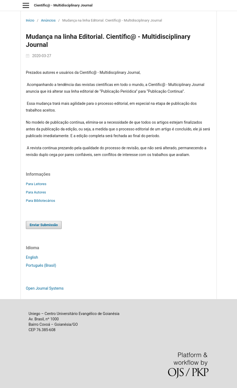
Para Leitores (36, 184)
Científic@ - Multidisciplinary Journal (63, 5)
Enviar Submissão (44, 225)
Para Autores (36, 192)
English (32, 257)
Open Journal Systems (45, 288)
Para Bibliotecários (40, 201)
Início (30, 20)
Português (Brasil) (41, 265)
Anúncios (48, 20)
